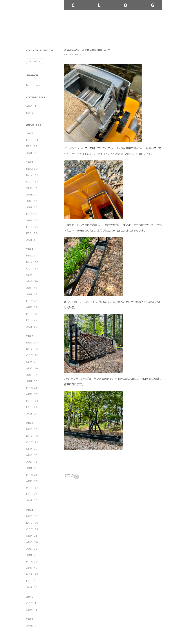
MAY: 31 (32, 214)
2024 (29, 249)
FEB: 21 (31, 407)
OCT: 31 (32, 181)
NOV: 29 (32, 436)
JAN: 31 (31, 153)
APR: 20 (32, 394)
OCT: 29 (32, 529)
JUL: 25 (31, 548)
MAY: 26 (32, 474)
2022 (29, 423)
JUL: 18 (31, 461)
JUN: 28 (31, 294)
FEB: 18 (31, 581)
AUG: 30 (32, 281)
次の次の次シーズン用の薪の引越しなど (87, 50)
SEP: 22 (31, 448)
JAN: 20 (31, 500)
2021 (29, 510)
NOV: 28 (32, 349)
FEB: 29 (31, 146)
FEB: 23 (31, 494)
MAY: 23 (32, 387)
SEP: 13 (31, 609)
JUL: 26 (31, 375)
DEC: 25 (32, 429)
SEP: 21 (31, 361)
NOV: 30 (32, 262)
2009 (29, 619)
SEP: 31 (31, 188)
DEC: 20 (32, 516)
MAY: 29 (32, 301)
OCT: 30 (32, 355)
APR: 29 (32, 307)
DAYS (30, 112)
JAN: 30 (31, 326)
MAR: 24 (32, 140)
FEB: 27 (31, 233)
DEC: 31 (32, 255)
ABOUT (31, 106)
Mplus (34, 61)
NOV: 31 (32, 175)
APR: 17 (32, 568)
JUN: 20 (31, 468)
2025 (29, 162)
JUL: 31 (31, 201)
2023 (29, 336)
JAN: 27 (31, 413)
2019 (29, 596)
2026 (29, 133)
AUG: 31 (32, 194)
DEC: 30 (32, 168)
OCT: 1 (31, 603)
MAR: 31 (32, 227)
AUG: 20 (32, 368)
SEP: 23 (31, 535)
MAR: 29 (32, 313)
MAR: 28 (32, 400)
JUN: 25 (31, 381)
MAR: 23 (32, 487)
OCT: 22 (32, 442)
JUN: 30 (31, 207)
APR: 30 (32, 220)
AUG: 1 (31, 625)
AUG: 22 (32, 455)
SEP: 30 (31, 275)
